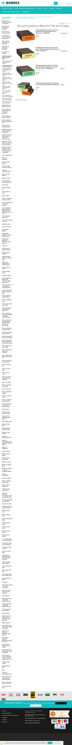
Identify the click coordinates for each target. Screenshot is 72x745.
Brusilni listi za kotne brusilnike (6, 32)
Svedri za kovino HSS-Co (6, 523)
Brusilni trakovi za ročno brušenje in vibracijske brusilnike (6, 111)
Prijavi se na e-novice (61, 703)
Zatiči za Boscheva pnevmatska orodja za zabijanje (7, 627)
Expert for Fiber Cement (6, 162)
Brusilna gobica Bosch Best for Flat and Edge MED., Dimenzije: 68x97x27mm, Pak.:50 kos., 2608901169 (47, 31)
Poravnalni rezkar (6, 275)
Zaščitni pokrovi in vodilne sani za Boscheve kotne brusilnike (6, 618)
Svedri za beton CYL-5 (6, 511)
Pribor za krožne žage (6, 369)
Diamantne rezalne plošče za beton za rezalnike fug (7, 131)
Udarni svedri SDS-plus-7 (6, 570)
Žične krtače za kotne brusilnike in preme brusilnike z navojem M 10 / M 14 (7, 657)
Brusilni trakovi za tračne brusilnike (6, 116)
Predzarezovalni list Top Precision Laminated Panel (7, 286)
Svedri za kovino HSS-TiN (6, 531)
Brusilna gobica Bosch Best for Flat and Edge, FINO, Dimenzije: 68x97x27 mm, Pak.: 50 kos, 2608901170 (48, 49)
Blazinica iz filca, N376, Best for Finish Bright (7, 79)
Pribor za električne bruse (7, 300)
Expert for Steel (6, 178)
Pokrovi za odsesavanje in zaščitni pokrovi (6, 263)
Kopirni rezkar (5, 195)
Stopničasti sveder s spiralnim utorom (7, 507)
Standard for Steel (6, 503)
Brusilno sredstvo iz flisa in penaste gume (7, 57)
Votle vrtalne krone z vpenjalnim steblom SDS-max (7, 600)
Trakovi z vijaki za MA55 (6, 552)
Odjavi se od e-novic (35, 705)
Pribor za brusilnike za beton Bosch (7, 361)
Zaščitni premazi (6, 622)
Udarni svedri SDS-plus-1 (6, 566)
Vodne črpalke (5, 595)
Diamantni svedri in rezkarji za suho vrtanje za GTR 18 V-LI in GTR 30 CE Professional (7, 149)
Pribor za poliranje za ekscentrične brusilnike (6, 378)
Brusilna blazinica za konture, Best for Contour (7, 70)
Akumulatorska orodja (6, 662)
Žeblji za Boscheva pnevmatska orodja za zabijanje (7, 651)
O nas (45, 8)
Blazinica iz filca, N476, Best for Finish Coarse (7, 74)
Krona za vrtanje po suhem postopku (7, 199)
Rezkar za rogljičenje (4, 447)
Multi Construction (6, 226)
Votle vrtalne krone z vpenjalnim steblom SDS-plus (7, 605)
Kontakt (51, 8)
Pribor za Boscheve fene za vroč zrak (7, 683)
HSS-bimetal (5, 185)
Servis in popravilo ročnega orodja (24, 8)
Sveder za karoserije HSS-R (7, 519)
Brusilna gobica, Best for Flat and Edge (7, 66)
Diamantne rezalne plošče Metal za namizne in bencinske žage (7, 137)
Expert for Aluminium (4, 158)
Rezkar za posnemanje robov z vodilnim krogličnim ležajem (7, 442)
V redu (50, 743)
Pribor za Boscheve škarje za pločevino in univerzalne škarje (7, 342)
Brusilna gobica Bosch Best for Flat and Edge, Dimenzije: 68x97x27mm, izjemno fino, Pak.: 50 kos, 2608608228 (47, 67)
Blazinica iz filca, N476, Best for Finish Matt (7, 83)
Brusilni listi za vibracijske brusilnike (5, 48)
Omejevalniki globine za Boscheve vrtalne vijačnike (6, 241)
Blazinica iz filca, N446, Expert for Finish (6, 87)
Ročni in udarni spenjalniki (6, 485)
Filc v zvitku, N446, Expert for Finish (6, 102)
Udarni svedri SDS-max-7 (6, 687)
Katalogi (39, 8)
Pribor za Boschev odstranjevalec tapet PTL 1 (6, 309)
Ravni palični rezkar (7, 421)
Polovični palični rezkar (6, 272)
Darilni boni (25, 11)
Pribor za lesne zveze (6, 373)
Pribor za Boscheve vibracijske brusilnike (7, 351)
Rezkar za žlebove (6, 478)
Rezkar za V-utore (6, 462)
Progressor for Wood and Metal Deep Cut (6, 417)
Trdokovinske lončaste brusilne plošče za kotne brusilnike (6, 557)
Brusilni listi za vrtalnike (5, 52)
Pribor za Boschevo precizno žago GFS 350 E (7, 292)
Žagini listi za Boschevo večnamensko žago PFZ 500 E (7, 639)
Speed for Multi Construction (6, 489)
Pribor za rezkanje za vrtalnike (6, 385)
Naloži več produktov (21, 99)
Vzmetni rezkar (6, 613)
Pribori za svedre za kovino (7, 396)
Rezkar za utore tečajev (6, 454)
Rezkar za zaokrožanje (5, 475)
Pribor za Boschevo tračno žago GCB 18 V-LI (7, 357)
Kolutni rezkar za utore (6, 192)
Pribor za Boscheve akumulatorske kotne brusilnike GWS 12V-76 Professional (7, 322)
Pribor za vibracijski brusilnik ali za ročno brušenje (7, 405)
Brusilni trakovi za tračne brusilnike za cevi (7, 121)
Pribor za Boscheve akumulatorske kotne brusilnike (7, 678)
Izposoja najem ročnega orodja (11, 11)
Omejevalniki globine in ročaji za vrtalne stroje (7, 235)
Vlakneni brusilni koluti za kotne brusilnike (6, 592)
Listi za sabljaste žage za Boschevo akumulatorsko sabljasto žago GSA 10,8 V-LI (7, 210)
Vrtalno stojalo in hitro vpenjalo (6, 610)
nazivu (69, 23)
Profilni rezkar (5, 409)
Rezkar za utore (6, 451)
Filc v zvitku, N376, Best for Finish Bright (7, 96)
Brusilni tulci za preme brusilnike (6, 126)
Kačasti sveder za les (6, 188)
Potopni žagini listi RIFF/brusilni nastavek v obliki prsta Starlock (6, 280)
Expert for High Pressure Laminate (6, 166)
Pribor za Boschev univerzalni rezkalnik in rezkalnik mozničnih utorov (7, 315)
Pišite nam (59, 8)
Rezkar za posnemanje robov (7, 437)
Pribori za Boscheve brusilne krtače (7, 333)
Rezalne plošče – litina (6, 425)
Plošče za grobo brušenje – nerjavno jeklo (7, 258)
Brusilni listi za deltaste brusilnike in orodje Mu (6, 22)
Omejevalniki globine (5, 230)
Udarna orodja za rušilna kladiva (6, 562)
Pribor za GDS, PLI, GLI (6, 365)
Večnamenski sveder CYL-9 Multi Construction (7, 586)
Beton (3, 670)
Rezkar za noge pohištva (6, 433)
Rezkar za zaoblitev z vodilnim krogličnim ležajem (7, 470)
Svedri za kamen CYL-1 (6, 515)
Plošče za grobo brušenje (6, 253)
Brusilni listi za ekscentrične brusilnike (5, 28)
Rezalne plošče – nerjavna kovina (6, 429)
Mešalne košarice (6, 224)
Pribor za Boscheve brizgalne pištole (7, 329)
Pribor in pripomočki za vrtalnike (7, 304)
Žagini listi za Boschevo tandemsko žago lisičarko (6, 633)
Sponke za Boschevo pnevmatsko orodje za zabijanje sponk (7, 495)
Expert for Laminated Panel (6, 170)
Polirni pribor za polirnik (6, 268)
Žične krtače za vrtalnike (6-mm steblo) (6, 646)
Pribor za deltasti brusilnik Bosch (6, 296)
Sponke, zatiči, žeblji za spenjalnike (7, 500)
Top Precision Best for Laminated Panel (7, 539)
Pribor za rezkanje (6, 382)
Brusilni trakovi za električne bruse (6, 106)
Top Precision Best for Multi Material (6, 543)
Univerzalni (5, 582)
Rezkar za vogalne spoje (6, 465)
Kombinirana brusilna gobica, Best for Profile (7, 62)
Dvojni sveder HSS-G (7, 155)
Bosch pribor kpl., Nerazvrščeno (27, 17)
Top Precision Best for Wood (6, 547)
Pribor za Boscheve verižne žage (7, 346)
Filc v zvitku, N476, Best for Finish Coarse (6, 92)
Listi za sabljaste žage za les (6, 216)
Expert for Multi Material (6, 175)
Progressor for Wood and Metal (6, 412)
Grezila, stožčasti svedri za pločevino (7, 181)
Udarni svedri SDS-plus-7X (6, 579)
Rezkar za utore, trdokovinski (6, 458)
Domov (17, 17)
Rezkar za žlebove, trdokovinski (6, 481)
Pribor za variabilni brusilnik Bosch (6, 400)
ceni (65, 23)
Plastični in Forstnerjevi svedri (6, 673)
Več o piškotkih (57, 743)
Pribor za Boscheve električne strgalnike (7, 337)
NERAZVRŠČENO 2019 (6, 666)
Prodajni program (7, 8)
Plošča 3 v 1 (5, 245)
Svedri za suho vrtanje (5, 535)
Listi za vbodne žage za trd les (7, 220)
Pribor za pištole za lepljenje (7, 392)
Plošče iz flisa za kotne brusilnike (6, 249)
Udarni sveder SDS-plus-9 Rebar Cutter (7, 575)
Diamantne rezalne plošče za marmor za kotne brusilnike (7, 143)
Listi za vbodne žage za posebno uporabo (7, 204)
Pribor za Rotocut (6, 389)
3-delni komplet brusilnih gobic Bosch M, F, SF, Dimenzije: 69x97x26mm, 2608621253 (47, 83)
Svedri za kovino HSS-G (6, 527)
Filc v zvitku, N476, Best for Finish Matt (7, 99)
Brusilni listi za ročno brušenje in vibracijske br (6, 37)
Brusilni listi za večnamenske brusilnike (5, 42)
